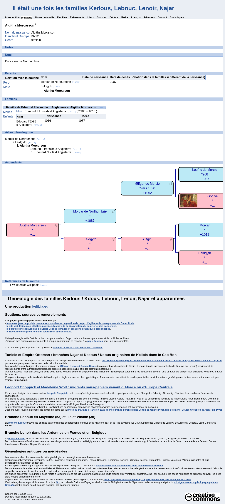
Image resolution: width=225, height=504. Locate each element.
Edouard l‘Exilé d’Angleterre (29, 123)
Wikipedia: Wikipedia (30, 284)
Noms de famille (44, 17)
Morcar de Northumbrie (60, 81)
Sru (58, 482)
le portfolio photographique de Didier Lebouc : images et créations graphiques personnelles (58, 328)
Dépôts (114, 17)
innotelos (11, 323)
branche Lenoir (16, 438)
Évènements (77, 17)
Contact (162, 17)
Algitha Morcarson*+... (32, 229)
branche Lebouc (17, 422)
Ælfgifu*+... (147, 243)
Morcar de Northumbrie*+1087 (90, 216)
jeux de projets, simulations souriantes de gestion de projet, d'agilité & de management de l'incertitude (76, 323)
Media (124, 17)
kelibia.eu (40, 306)
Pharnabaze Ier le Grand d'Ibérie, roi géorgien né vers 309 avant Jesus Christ (147, 479)
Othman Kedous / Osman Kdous (78, 366)
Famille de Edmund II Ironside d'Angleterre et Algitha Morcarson (56, 107)
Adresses (149, 17)
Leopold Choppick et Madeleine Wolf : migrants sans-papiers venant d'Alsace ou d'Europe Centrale (88, 387)
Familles (62, 17)
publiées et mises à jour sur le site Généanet (78, 347)
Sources (102, 17)
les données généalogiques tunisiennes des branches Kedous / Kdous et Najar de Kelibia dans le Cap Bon (162, 360)
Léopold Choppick (57, 393)
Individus (26, 17)
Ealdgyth (51, 86)
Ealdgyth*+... (90, 243)
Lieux (90, 17)
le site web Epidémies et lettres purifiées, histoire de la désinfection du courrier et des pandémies (61, 326)
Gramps (22, 494)
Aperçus (136, 17)
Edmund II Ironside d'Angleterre (50, 111)
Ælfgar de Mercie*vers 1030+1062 (147, 188)
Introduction (12, 17)
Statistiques (177, 17)
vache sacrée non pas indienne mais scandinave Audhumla (129, 465)
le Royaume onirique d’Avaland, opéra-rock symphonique (38, 331)
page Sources (95, 341)
